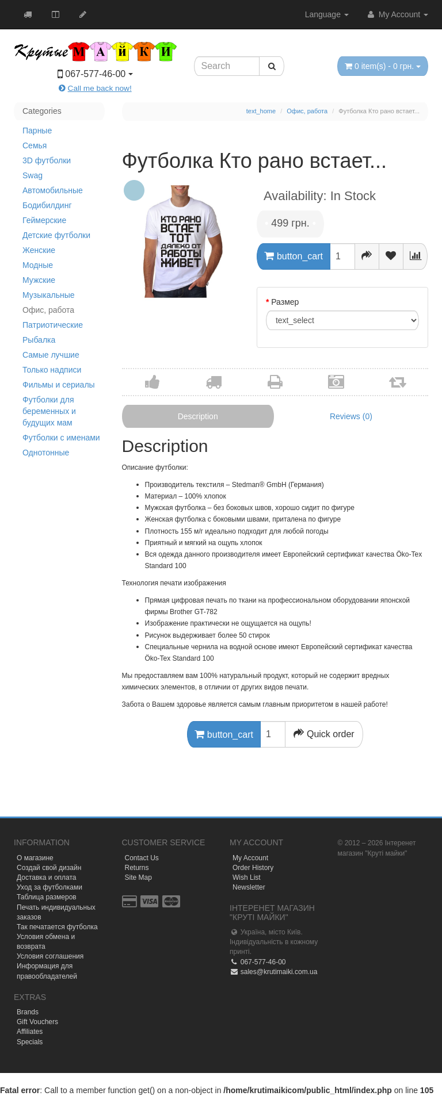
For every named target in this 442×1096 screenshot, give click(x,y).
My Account (397, 14)
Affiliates (30, 1032)
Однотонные (45, 452)
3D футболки (46, 160)
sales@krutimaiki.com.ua (273, 972)
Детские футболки (56, 235)
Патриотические (52, 324)
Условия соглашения (50, 956)
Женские (38, 250)
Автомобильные (52, 190)
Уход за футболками (49, 887)
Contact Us (142, 858)
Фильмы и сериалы (58, 384)
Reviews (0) (351, 416)
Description (198, 416)
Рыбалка (38, 339)
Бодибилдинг (47, 205)
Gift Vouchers (37, 1022)
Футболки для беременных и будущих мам (49, 411)
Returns (137, 868)
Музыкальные (48, 295)
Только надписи (51, 369)
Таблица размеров (47, 897)
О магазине (35, 858)
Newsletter (249, 887)
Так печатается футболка (57, 927)
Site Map (138, 877)
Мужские (38, 280)
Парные (37, 130)
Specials (30, 1042)
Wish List (247, 877)
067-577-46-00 (257, 962)
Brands (28, 1012)
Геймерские (44, 220)
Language (327, 14)
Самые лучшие (50, 354)
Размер (285, 301)
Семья (34, 145)
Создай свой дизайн (49, 868)
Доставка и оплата (47, 877)
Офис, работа (48, 310)
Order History (253, 868)
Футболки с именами (61, 437)
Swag (32, 175)
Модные (37, 265)
